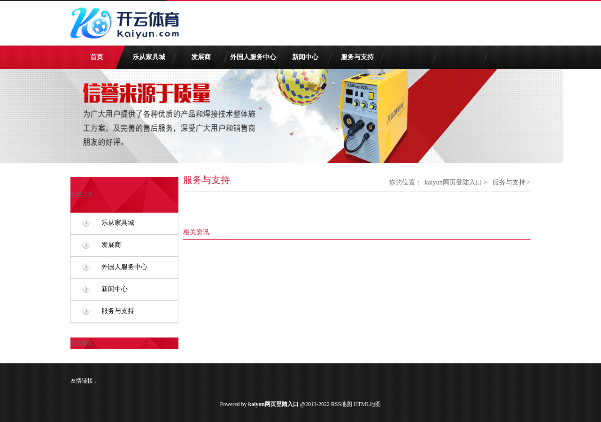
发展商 (201, 57)
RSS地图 (341, 404)
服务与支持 (357, 57)
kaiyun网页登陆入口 (453, 182)
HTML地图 (367, 404)
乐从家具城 (148, 57)
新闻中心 (305, 57)
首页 (96, 57)
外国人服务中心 (253, 57)
